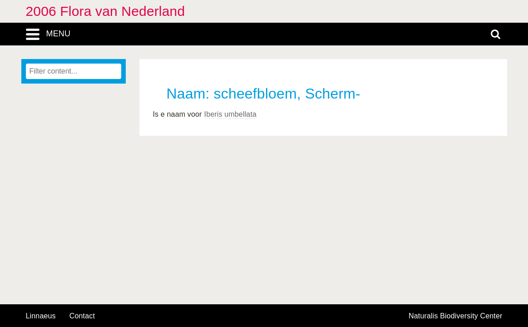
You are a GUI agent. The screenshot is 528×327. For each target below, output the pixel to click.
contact (82, 316)
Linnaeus (41, 316)
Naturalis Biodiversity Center (456, 316)
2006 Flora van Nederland (105, 11)
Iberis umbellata (230, 114)
